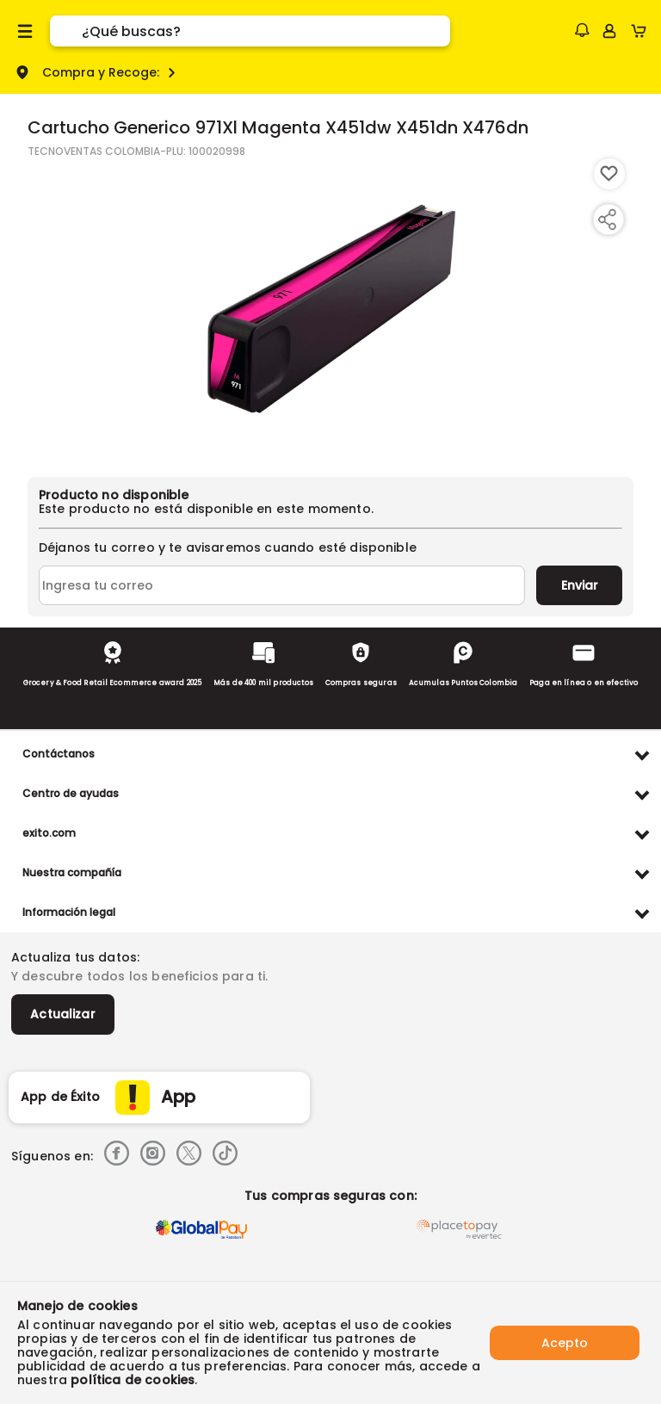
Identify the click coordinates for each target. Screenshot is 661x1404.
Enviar (579, 585)
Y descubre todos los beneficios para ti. (139, 976)
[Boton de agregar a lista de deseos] (609, 173)
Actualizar (63, 1014)
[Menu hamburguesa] (25, 31)
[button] (582, 30)
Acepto (564, 1342)
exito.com (49, 833)
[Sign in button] (609, 31)
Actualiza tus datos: (75, 957)
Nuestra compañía (71, 872)
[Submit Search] (66, 30)
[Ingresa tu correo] (282, 585)
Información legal (68, 912)
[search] (266, 30)
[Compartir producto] (606, 219)
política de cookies (133, 1380)
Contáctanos (58, 753)
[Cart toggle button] (642, 31)
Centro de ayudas (70, 793)
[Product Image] (330, 309)
